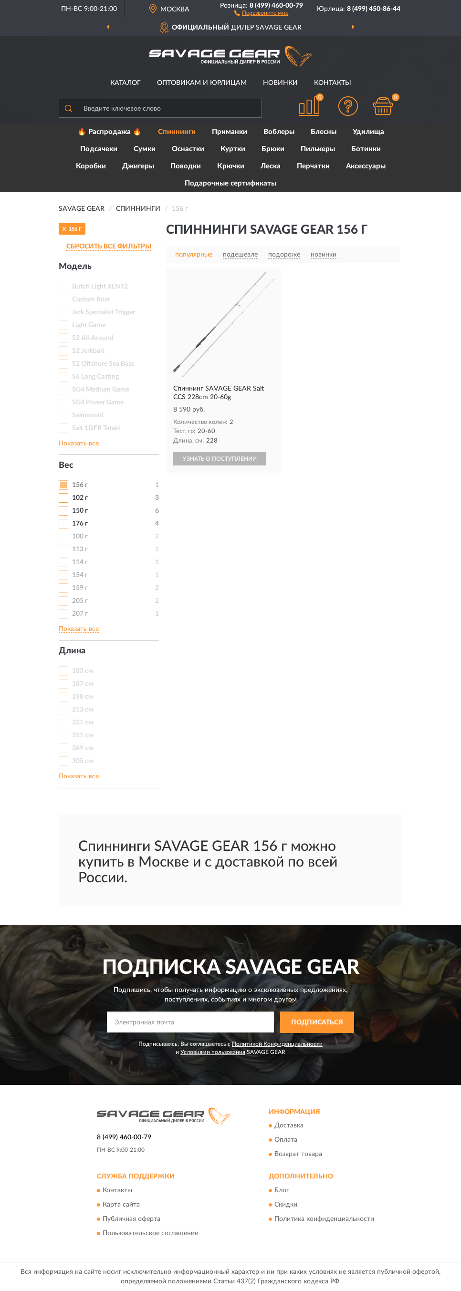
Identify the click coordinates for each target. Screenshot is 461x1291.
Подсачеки (98, 149)
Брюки (273, 149)
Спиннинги (177, 131)
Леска (271, 166)
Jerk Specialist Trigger (103, 312)
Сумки (145, 149)
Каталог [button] (125, 83)
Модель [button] (75, 266)
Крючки (230, 166)
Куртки (232, 149)
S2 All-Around (93, 338)
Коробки (91, 166)
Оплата (285, 1140)
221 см (82, 722)
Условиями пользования (212, 1052)
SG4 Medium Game (100, 389)
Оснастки (188, 149)
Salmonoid (88, 415)
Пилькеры (318, 149)
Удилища (368, 131)
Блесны (323, 131)
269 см (82, 748)
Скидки (285, 1204)
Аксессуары (366, 166)
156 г (80, 485)
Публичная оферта (131, 1219)
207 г (80, 613)
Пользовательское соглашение (150, 1233)
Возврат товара (298, 1154)
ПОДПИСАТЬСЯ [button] (317, 1022)
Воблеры (278, 131)
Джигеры (138, 166)
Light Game (88, 325)
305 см (82, 761)
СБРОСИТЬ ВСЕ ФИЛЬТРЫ (108, 246)
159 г (80, 588)
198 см (82, 696)
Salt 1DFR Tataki (96, 428)
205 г (80, 601)
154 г (80, 575)
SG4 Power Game (98, 402)
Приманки (229, 131)
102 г (80, 498)
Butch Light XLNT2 (100, 286)
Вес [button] (66, 465)
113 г (80, 549)
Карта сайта (121, 1204)
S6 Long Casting (95, 376)
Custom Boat (91, 299)
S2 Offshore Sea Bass (103, 364)
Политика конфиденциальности (324, 1219)
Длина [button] (72, 651)
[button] (261, 12)
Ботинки (366, 149)
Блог (281, 1190)
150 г (80, 510)
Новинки (280, 83)
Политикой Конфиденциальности (277, 1044)
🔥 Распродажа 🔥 (109, 131)
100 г (80, 536)
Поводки (185, 166)
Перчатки (313, 166)
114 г (80, 562)
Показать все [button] (79, 443)
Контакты (332, 83)
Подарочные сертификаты (230, 183)
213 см (82, 709)
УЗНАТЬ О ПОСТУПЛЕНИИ (220, 459)
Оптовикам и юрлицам (202, 83)
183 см (82, 671)
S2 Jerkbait (88, 351)
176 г (80, 523)
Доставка (289, 1126)
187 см (82, 684)
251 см (82, 735)
